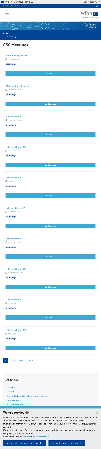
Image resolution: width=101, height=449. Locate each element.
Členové (10, 391)
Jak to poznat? (92, 2)
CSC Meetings (11, 64)
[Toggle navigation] (7, 14)
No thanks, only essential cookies (67, 443)
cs (94, 5)
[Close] (96, 413)
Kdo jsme (10, 387)
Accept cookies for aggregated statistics (24, 443)
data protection (41, 436)
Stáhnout (50, 73)
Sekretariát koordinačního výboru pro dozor (27, 396)
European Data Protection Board (14, 6)
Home (5, 33)
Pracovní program (14, 404)
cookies (26, 436)
